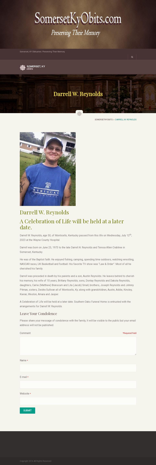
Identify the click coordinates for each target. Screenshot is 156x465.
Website (24, 393)
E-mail (23, 377)
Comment (25, 333)
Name (23, 360)
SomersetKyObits (104, 119)
